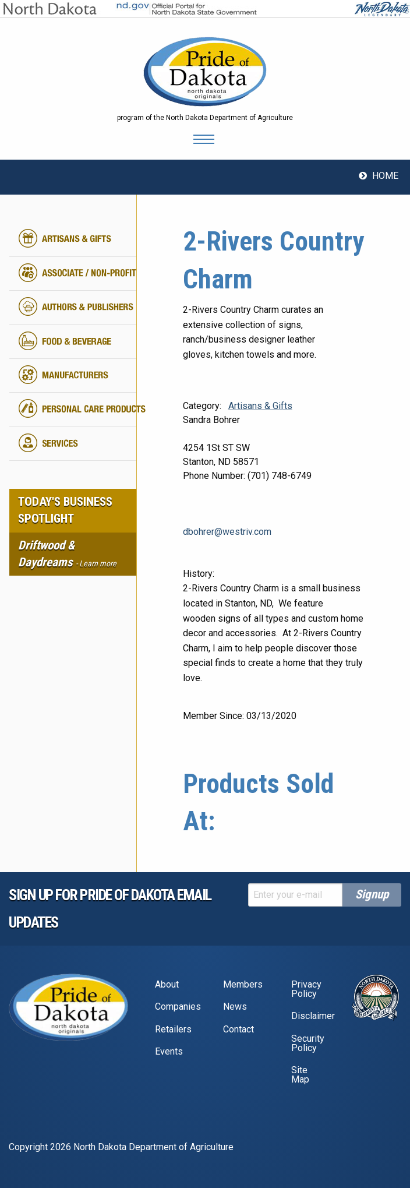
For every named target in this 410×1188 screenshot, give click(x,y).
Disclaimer (312, 1015)
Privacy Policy (306, 989)
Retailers (173, 1029)
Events (169, 1051)
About (167, 984)
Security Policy (307, 1043)
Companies (175, 1006)
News (235, 1006)
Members (243, 984)
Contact (238, 1029)
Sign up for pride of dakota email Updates (110, 908)
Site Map (300, 1074)
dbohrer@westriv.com (227, 531)
